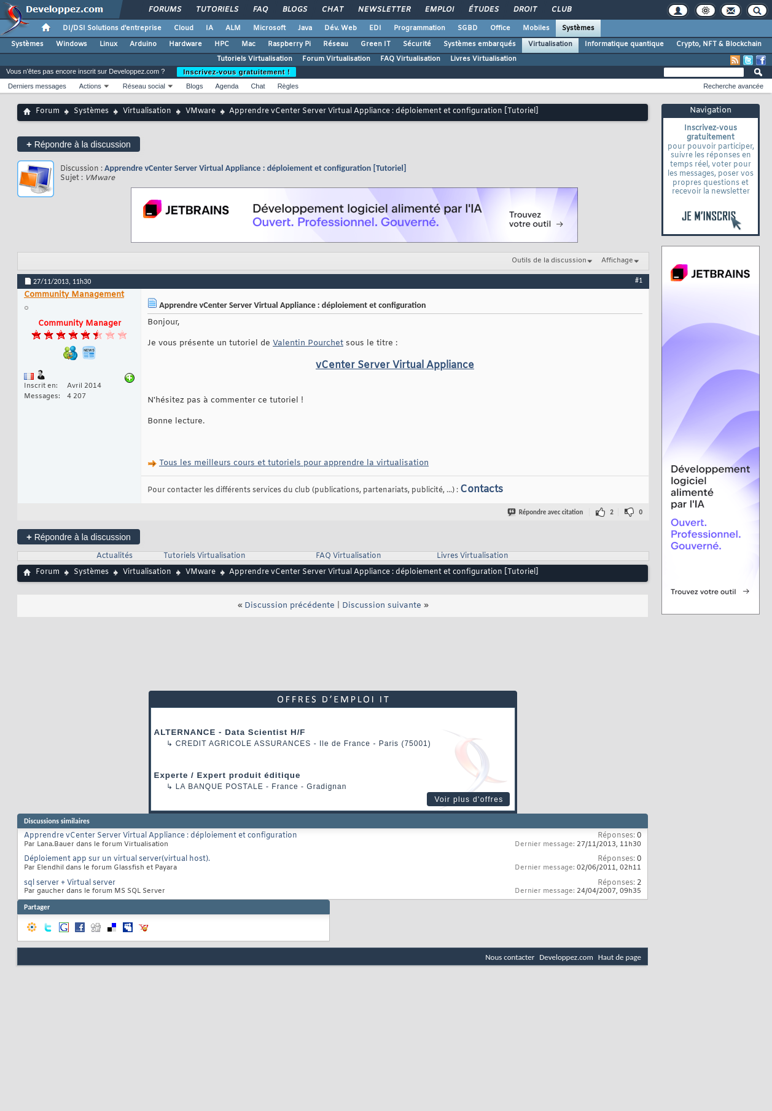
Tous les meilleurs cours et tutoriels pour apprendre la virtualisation (294, 463)
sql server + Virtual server (69, 883)
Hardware (185, 44)
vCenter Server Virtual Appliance (395, 365)
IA (209, 28)
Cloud (183, 28)
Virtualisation (550, 44)
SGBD (468, 28)
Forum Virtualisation (336, 59)
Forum (48, 111)
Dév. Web (340, 28)
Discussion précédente (289, 605)
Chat (332, 10)
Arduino (143, 44)
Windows (71, 44)
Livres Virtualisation (483, 59)
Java (305, 28)
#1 (638, 280)
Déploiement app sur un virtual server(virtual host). (117, 859)
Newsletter (383, 10)
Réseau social (144, 86)
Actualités (114, 556)
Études (483, 10)
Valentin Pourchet (308, 343)
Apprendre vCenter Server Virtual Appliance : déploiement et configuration (160, 836)
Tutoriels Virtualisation (254, 59)
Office (500, 28)
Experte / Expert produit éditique (227, 775)
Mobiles (536, 28)
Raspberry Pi (289, 44)
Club (561, 10)
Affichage (617, 260)
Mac (248, 44)
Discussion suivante (381, 605)
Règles (288, 86)
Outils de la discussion (549, 260)
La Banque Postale (219, 786)
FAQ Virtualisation (410, 59)
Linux (108, 44)
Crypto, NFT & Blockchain (719, 44)
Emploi (438, 10)
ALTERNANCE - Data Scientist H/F (230, 732)
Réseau (335, 44)
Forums (164, 10)
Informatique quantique (624, 44)
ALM (233, 28)
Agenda (226, 86)
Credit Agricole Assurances (243, 743)
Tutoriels (216, 10)
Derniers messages (37, 86)
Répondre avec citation (546, 512)
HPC (221, 44)
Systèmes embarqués (479, 44)
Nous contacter (509, 957)
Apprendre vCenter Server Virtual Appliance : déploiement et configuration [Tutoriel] (255, 168)
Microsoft (269, 28)
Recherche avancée (733, 86)
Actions (90, 86)
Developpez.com (566, 957)
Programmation (419, 28)
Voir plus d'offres (468, 799)
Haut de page (619, 957)
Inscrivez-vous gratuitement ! (236, 72)
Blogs (294, 10)
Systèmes (578, 28)
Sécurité (417, 44)
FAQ (259, 10)
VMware (200, 111)
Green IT (376, 44)
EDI (375, 28)
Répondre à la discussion (78, 144)
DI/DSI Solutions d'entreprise (112, 28)
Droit (524, 10)
